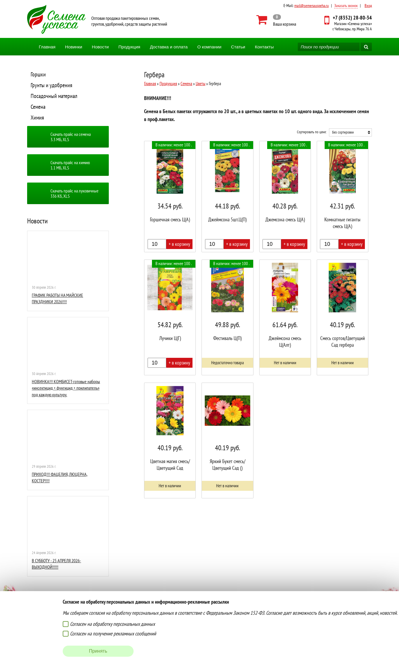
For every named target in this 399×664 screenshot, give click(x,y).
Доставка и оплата (169, 46)
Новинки (73, 46)
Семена (38, 107)
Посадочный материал (54, 96)
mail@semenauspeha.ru (311, 5)
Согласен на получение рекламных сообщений (113, 633)
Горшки (38, 74)
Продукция (129, 46)
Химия (37, 117)
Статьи (238, 46)
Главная (47, 46)
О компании (209, 46)
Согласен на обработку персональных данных (112, 624)
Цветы (200, 83)
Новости (100, 46)
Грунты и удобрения (51, 85)
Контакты (264, 46)
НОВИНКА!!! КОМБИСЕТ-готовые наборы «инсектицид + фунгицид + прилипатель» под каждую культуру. (66, 388)
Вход (368, 5)
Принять (98, 651)
